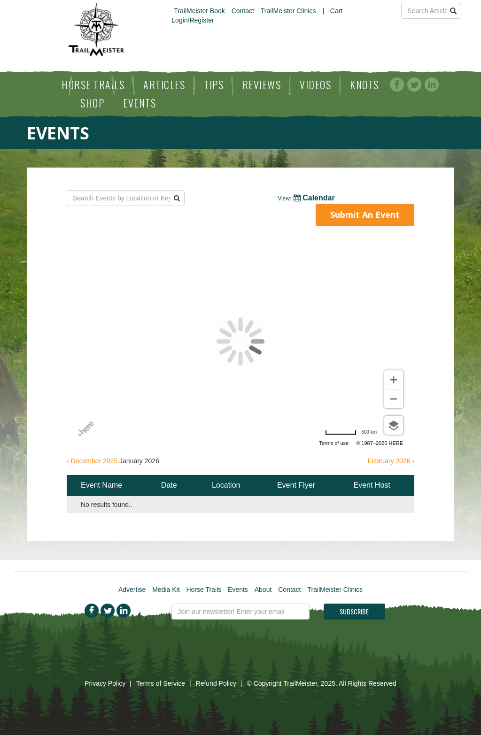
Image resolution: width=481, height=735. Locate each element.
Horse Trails (93, 84)
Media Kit (165, 589)
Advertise (132, 589)
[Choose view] (393, 425)
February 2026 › (390, 461)
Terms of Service (160, 683)
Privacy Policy (105, 683)
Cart (336, 11)
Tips (214, 84)
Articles (164, 84)
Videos (315, 84)
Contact (243, 11)
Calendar (306, 198)
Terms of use (334, 443)
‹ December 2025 (92, 461)
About (263, 589)
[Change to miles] (351, 432)
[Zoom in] (393, 379)
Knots (364, 84)
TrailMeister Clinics (288, 11)
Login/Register (192, 20)
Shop (92, 102)
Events (139, 102)
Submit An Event (365, 214)
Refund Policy (216, 683)
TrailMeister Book (199, 11)
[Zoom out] (393, 399)
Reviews (261, 84)
